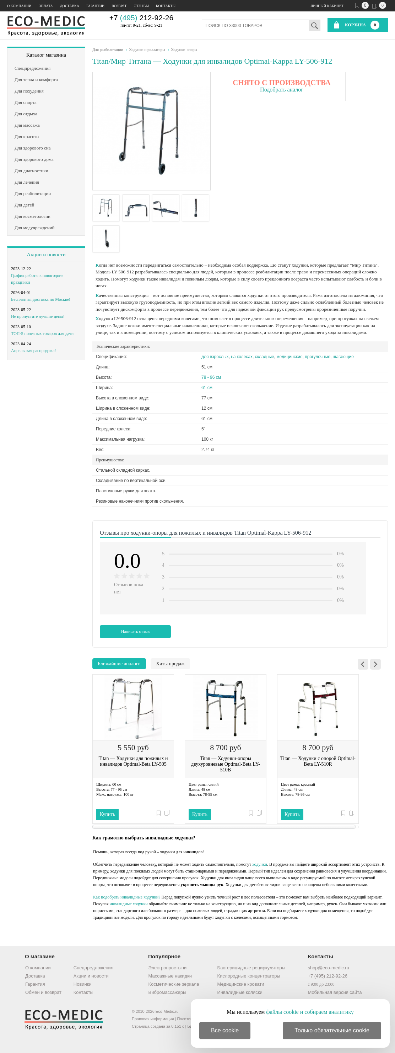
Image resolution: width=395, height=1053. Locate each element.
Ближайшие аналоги (119, 663)
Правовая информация (153, 1019)
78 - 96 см (211, 377)
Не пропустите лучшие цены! (38, 316)
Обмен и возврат (43, 992)
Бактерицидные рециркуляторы (251, 967)
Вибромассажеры (167, 992)
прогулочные (317, 356)
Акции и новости (46, 254)
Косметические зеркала (173, 984)
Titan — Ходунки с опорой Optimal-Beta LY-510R (318, 761)
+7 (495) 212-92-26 (327, 976)
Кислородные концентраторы (248, 976)
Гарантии (95, 6)
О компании (19, 6)
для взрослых (215, 356)
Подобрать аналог (281, 90)
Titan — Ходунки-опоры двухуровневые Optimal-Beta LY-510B (225, 764)
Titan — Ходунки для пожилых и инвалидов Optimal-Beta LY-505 (133, 761)
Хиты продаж (170, 663)
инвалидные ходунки (129, 903)
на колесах (242, 356)
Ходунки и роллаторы (147, 49)
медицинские (289, 356)
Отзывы (141, 6)
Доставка (69, 6)
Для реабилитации (107, 49)
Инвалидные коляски (240, 992)
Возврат (119, 6)
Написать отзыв (135, 631)
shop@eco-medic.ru (328, 967)
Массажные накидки (170, 976)
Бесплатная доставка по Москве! (40, 299)
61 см (206, 387)
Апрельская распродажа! (33, 350)
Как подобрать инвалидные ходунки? (126, 897)
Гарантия (35, 984)
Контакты (165, 6)
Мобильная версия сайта (335, 992)
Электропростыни (167, 967)
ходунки (259, 864)
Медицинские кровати (240, 984)
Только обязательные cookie (331, 1030)
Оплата (45, 6)
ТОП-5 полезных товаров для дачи (42, 333)
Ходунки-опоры (184, 49)
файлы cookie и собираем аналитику (310, 1012)
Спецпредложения (93, 967)
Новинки (83, 984)
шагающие (343, 356)
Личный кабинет (327, 6)
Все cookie (225, 1030)
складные (264, 356)
